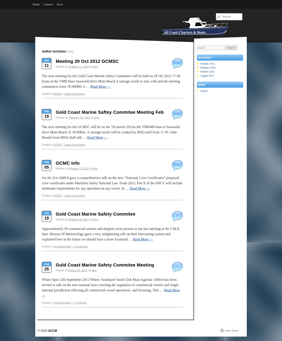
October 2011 (207, 71)
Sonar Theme (232, 330)
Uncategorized (62, 246)
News (60, 4)
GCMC (58, 93)
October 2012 (207, 63)
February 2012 (208, 67)
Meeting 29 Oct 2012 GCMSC (87, 61)
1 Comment (80, 302)
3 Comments (80, 246)
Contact (48, 4)
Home (36, 4)
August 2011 (207, 75)
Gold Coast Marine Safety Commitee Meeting (105, 264)
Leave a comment (74, 93)
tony (71, 51)
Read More (100, 86)
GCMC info (68, 163)
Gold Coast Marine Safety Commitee (95, 213)
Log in (204, 90)
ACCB (52, 330)
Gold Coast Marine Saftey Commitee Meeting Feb (110, 112)
